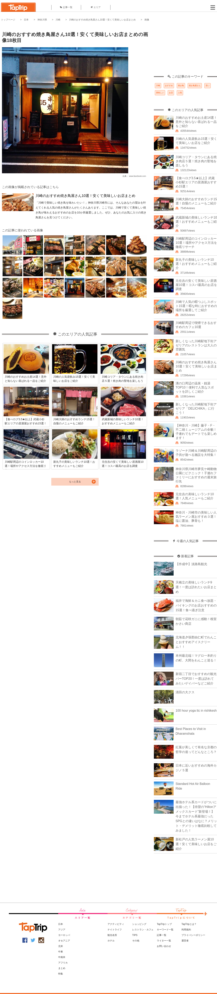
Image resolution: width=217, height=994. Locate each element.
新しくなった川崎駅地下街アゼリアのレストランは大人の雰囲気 (196, 345)
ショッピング (139, 924)
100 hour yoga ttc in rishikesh (196, 710)
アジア (61, 929)
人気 (180, 93)
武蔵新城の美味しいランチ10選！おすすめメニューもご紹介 (196, 221)
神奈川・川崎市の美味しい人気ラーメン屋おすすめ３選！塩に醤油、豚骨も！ (196, 516)
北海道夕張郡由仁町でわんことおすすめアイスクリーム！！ (196, 642)
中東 (60, 951)
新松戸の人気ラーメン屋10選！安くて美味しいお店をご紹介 (196, 844)
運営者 (185, 940)
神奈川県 (42, 19)
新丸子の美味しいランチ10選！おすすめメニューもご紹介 (196, 264)
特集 (60, 973)
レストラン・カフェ (142, 929)
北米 (60, 946)
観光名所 (112, 935)
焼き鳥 (181, 85)
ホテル (111, 940)
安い (208, 85)
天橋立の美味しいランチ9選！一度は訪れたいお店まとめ (196, 587)
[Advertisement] (185, 50)
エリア (96, 7)
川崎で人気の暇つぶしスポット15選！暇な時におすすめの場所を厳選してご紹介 (196, 306)
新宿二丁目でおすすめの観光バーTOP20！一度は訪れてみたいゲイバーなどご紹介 (196, 678)
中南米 (61, 957)
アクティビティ (116, 924)
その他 (135, 940)
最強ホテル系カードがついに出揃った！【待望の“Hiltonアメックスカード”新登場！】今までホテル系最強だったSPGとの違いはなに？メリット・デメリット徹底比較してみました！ (196, 816)
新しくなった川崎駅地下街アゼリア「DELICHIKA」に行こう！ (196, 408)
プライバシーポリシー (193, 935)
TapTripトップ (164, 924)
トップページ (8, 19)
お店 (171, 93)
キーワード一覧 (165, 929)
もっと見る (75, 481)
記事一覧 (66, 7)
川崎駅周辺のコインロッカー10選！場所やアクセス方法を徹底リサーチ (196, 242)
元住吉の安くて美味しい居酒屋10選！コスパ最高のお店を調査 (196, 285)
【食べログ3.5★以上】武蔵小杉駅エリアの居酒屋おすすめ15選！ (196, 182)
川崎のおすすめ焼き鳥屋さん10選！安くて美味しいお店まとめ (102, 19)
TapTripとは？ (188, 924)
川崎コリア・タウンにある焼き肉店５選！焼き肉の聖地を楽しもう (196, 161)
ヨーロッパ (64, 935)
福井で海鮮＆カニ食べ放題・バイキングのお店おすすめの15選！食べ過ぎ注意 (196, 605)
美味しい (160, 93)
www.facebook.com (137, 176)
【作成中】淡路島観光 (191, 564)
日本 (26, 19)
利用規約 (186, 929)
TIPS (134, 935)
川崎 (58, 19)
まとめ (61, 968)
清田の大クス (185, 692)
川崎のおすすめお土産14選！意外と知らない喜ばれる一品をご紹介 (196, 122)
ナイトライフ (115, 929)
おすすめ (169, 85)
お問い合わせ (164, 946)
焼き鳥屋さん (195, 85)
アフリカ (63, 962)
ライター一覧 (164, 940)
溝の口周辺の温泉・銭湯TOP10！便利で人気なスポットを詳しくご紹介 (195, 387)
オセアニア (64, 940)
